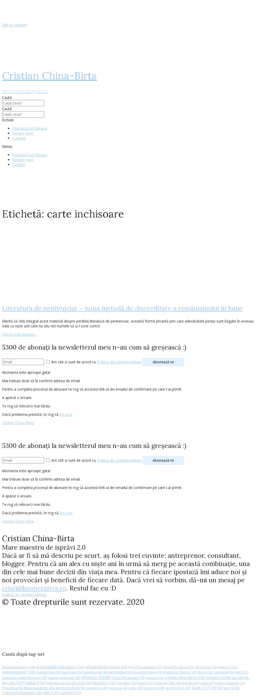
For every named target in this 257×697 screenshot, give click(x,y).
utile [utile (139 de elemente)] (51, 692)
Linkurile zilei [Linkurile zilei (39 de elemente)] (168, 683)
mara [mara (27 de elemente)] (207, 683)
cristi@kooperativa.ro (34, 588)
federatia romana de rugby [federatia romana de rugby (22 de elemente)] (68, 683)
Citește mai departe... (19, 334)
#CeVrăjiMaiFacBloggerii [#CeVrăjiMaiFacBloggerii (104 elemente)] (60, 667)
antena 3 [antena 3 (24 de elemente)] (228, 667)
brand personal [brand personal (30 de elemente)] (147, 672)
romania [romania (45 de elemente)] (118, 688)
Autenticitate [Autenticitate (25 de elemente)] (48, 672)
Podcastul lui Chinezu (29, 128)
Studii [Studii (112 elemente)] (201, 687)
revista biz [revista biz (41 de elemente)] (97, 688)
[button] (128, 146)
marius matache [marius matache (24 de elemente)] (230, 683)
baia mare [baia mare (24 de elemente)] (72, 672)
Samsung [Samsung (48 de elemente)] (154, 688)
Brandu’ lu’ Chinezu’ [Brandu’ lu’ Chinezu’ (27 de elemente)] (180, 672)
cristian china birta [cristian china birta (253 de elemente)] (185, 677)
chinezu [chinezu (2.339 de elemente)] (96, 677)
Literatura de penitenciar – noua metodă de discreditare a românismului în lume (122, 308)
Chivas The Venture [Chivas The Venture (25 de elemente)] (128, 678)
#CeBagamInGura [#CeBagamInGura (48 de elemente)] (18, 667)
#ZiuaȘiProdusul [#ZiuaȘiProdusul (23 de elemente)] (179, 667)
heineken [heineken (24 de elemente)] (127, 683)
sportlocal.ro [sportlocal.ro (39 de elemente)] (178, 688)
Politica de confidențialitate (119, 361)
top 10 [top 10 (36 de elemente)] (231, 688)
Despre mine (22, 133)
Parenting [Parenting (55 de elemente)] (12, 688)
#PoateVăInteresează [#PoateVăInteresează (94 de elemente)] (106, 667)
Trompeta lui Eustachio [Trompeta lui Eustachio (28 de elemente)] (22, 693)
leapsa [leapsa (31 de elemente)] (146, 683)
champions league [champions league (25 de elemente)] (64, 678)
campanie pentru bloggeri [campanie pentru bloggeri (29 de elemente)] (24, 678)
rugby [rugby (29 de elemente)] (135, 688)
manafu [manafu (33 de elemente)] (190, 683)
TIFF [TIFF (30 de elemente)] (217, 688)
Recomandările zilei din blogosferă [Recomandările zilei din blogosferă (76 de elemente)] (54, 688)
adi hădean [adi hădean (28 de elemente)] (206, 667)
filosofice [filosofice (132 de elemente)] (104, 682)
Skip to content (14, 24)
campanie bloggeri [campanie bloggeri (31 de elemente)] (231, 672)
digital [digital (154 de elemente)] (35, 682)
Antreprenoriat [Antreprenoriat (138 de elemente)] (18, 671)
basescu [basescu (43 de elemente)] (93, 672)
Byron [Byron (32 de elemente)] (205, 672)
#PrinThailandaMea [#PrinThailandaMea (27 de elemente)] (145, 667)
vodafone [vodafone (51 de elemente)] (70, 692)
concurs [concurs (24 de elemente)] (155, 678)
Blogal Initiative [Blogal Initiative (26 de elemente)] (118, 672)
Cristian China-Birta (18, 422)
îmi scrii (65, 414)
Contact (18, 138)
